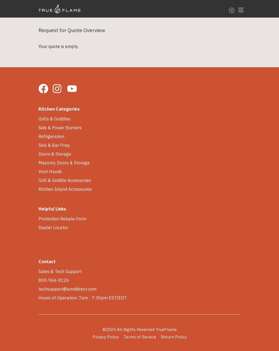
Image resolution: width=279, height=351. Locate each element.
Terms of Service (139, 336)
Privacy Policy (106, 336)
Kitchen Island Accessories (65, 189)
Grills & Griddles (54, 119)
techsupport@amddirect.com (67, 289)
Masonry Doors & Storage (64, 162)
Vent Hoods (50, 171)
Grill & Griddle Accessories (64, 180)
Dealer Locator (53, 227)
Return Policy (174, 336)
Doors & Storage (54, 154)
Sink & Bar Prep (54, 145)
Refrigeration (51, 136)
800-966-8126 (53, 280)
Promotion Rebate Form (62, 218)
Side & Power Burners (60, 127)
